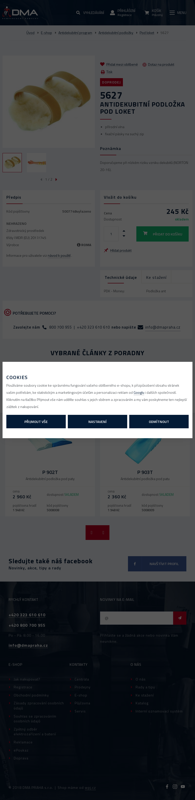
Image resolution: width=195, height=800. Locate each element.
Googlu (139, 392)
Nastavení (97, 421)
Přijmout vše (36, 421)
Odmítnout (159, 421)
